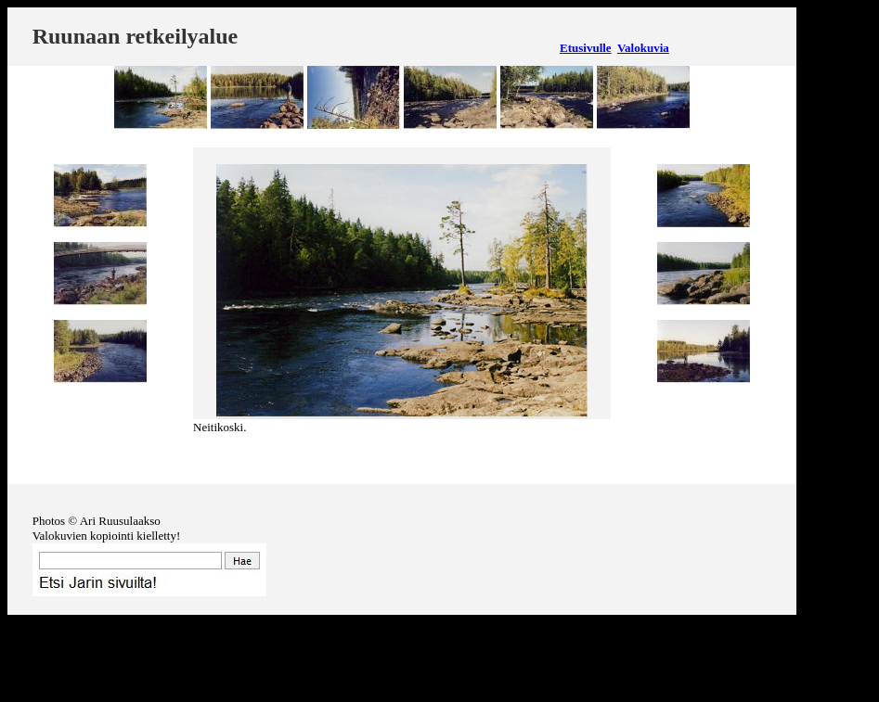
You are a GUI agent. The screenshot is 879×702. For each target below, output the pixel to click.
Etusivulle (586, 48)
